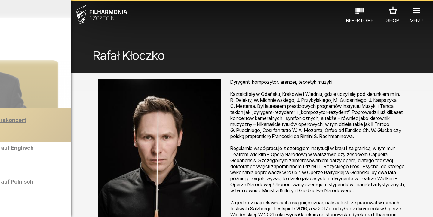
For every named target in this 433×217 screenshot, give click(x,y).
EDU (51, 182)
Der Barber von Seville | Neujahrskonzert (67, 129)
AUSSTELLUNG (79, 182)
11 (94, 207)
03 (24, 207)
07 (59, 207)
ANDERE (54, 190)
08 (68, 207)
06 (51, 207)
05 (42, 207)
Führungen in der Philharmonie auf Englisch (70, 153)
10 (85, 207)
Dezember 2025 (56, 9)
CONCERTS (27, 182)
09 (77, 207)
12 (103, 207)
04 (33, 207)
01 (6, 207)
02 (15, 207)
